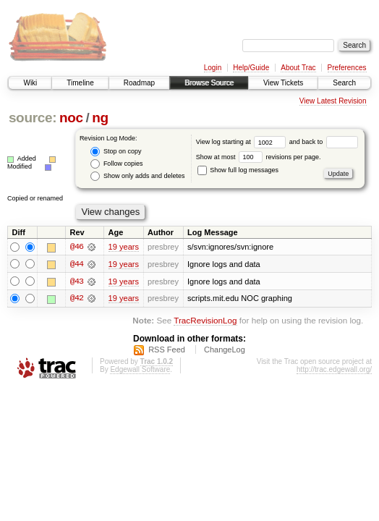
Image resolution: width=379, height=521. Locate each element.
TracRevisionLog (205, 321)
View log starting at (242, 141)
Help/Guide (251, 68)
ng (100, 117)
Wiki (30, 83)
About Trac (298, 68)
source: (32, 117)
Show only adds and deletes (137, 176)
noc (71, 117)
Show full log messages (237, 170)
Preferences (347, 68)
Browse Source (209, 83)
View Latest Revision (333, 101)
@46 (76, 247)
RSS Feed (166, 350)
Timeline (80, 83)
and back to (323, 141)
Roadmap (139, 83)
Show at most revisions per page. (258, 157)
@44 (76, 264)
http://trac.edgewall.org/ (334, 370)
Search (344, 83)
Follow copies (116, 164)
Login (212, 68)
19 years (123, 246)
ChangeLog (224, 350)
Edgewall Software (140, 370)
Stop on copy (115, 151)
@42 (76, 299)
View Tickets (283, 83)
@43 (76, 281)
